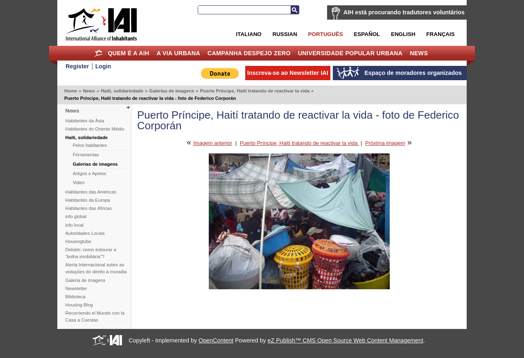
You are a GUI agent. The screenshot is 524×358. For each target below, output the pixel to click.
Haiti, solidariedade (122, 90)
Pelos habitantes (90, 145)
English (403, 34)
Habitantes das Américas (91, 191)
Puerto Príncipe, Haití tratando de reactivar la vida (254, 90)
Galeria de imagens (86, 280)
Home (98, 53)
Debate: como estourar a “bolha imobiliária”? (91, 253)
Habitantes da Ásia (85, 120)
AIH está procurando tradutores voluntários (404, 12)
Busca (295, 10)
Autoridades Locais (85, 233)
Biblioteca (76, 296)
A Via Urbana (178, 53)
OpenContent (216, 340)
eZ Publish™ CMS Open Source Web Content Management (345, 340)
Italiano (248, 34)
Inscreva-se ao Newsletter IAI (287, 73)
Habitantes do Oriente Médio (95, 128)
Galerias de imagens (171, 90)
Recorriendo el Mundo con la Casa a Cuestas (95, 316)
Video (79, 182)
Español (367, 34)
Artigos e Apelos (89, 173)
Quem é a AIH (128, 53)
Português (325, 34)
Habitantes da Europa (88, 200)
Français (440, 34)
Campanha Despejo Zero (249, 53)
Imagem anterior (212, 143)
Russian (284, 34)
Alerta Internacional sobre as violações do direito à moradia (96, 268)
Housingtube (78, 241)
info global (76, 216)
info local (75, 225)
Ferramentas (86, 154)
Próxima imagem (385, 143)
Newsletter (76, 288)
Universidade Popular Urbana (350, 53)
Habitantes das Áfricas (89, 208)
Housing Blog (79, 304)
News (419, 53)
